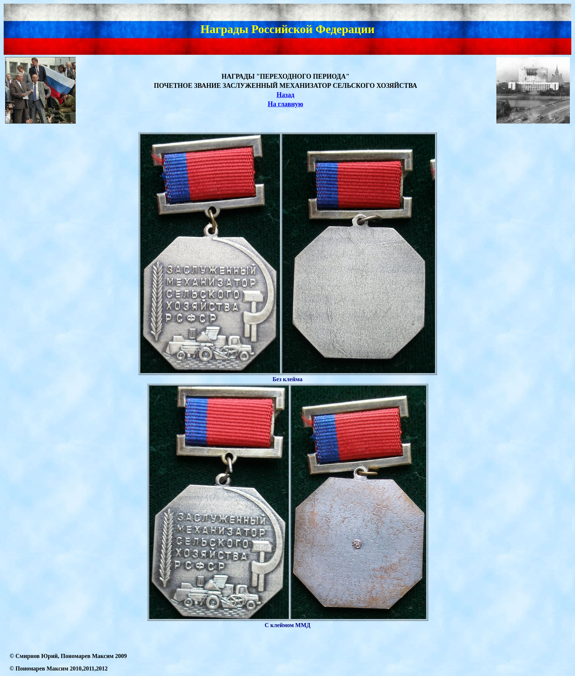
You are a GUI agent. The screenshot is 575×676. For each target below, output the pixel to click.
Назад (285, 95)
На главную (285, 104)
